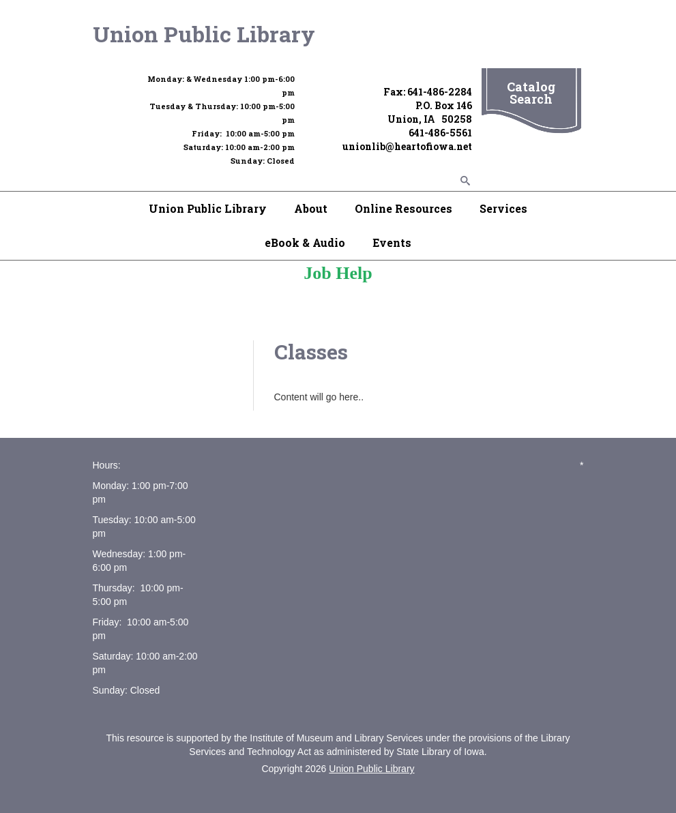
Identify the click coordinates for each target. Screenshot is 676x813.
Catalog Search (531, 92)
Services (503, 208)
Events (391, 242)
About (310, 208)
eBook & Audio (305, 242)
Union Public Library (204, 33)
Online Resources (403, 208)
